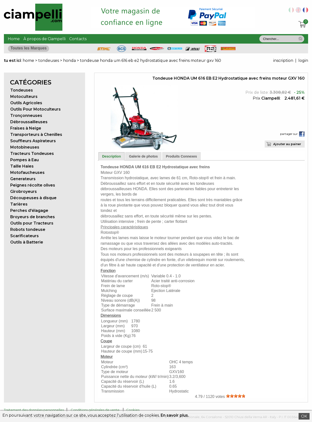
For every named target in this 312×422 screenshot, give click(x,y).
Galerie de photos (143, 156)
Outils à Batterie (26, 242)
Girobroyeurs (23, 191)
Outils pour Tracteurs (31, 223)
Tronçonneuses (26, 115)
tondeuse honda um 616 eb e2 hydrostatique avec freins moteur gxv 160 (150, 60)
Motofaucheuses (27, 172)
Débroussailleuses (29, 122)
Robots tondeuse (27, 229)
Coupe (106, 341)
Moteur (107, 357)
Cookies (132, 410)
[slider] (235, 396)
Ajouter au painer (287, 144)
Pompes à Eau (24, 160)
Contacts (78, 39)
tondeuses (49, 60)
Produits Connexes (181, 156)
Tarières (19, 204)
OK (304, 416)
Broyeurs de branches (32, 217)
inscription (283, 60)
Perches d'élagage (29, 210)
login (303, 60)
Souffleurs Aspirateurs (33, 141)
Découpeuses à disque (33, 198)
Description (111, 156)
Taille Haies (22, 166)
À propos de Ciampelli (44, 39)
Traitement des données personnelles (34, 410)
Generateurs (23, 179)
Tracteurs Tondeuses (32, 153)
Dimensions (111, 315)
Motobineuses (24, 147)
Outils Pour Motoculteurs (35, 109)
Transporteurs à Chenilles (36, 134)
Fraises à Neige (25, 128)
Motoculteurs (24, 96)
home (28, 60)
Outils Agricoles (26, 103)
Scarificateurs (24, 236)
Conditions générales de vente (95, 410)
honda (69, 60)
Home (14, 39)
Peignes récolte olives (32, 185)
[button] (300, 38)
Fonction (108, 271)
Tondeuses (21, 90)
